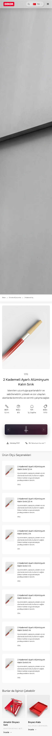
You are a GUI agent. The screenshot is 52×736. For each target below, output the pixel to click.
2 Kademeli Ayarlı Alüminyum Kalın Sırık (29, 297)
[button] (48, 4)
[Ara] (28, 4)
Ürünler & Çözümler (15, 297)
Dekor (4, 297)
